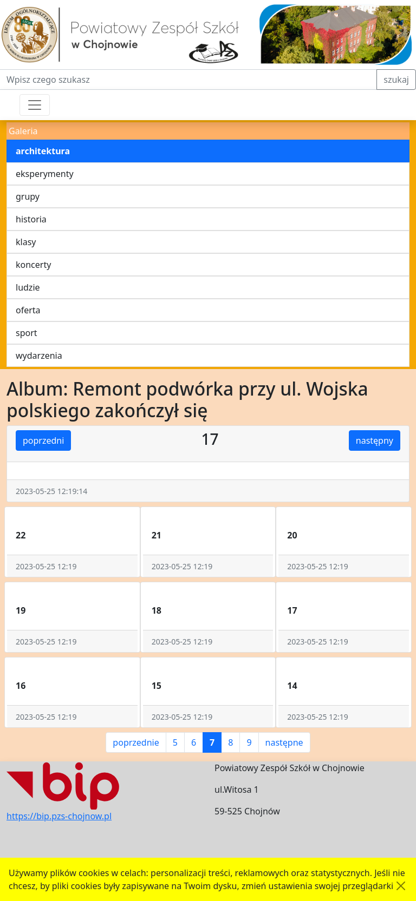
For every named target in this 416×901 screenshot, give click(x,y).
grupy (28, 196)
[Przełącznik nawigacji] (35, 105)
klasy (26, 242)
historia (31, 219)
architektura (43, 151)
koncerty (33, 265)
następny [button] (374, 440)
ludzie (28, 287)
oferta (28, 310)
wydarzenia (39, 355)
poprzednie (136, 742)
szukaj (396, 80)
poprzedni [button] (43, 440)
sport (26, 333)
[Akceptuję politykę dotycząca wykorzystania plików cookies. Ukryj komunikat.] (400, 885)
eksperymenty (45, 174)
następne (284, 742)
